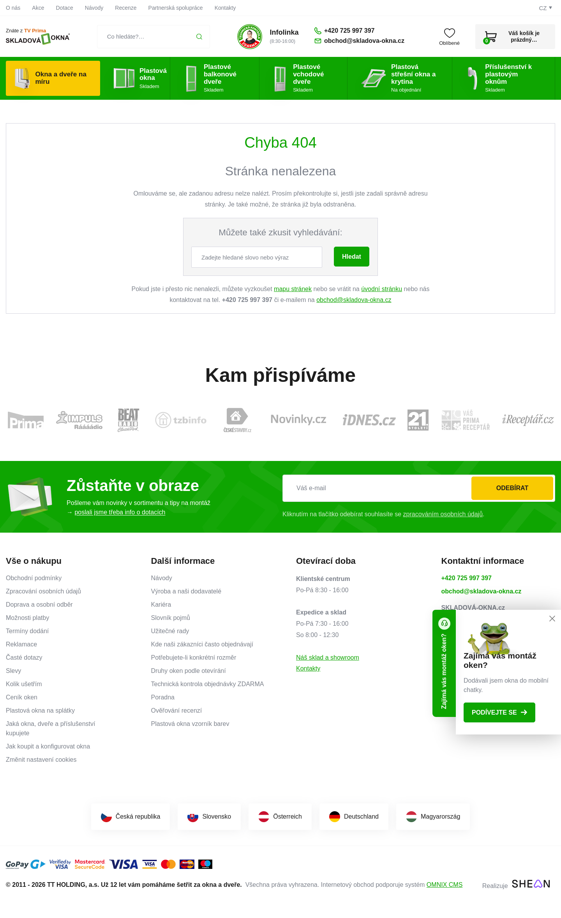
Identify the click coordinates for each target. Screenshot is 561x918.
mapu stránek (293, 289)
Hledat (351, 256)
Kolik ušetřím (24, 684)
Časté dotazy (24, 657)
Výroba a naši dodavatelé (186, 591)
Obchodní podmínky (34, 578)
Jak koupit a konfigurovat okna (48, 746)
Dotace (64, 8)
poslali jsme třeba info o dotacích (119, 512)
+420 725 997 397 (466, 578)
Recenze (125, 8)
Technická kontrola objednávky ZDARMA (207, 684)
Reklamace (21, 644)
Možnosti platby (27, 617)
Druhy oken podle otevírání (188, 670)
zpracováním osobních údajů (443, 514)
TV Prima (35, 31)
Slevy (13, 670)
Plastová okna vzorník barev (190, 723)
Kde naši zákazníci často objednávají (202, 644)
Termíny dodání (27, 631)
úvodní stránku (381, 289)
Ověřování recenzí (176, 710)
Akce (38, 8)
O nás (13, 8)
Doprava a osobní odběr (39, 604)
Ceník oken (21, 697)
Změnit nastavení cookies (41, 759)
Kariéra (161, 604)
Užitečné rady (170, 631)
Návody (94, 8)
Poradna (163, 697)
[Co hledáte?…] (153, 36)
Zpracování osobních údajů (43, 591)
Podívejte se (499, 712)
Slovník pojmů (171, 617)
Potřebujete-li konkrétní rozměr (193, 657)
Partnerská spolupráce (175, 8)
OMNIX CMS (444, 884)
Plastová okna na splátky (40, 710)
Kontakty (225, 8)
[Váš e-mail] (418, 488)
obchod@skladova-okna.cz (353, 300)
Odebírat (512, 488)
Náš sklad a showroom (327, 657)
